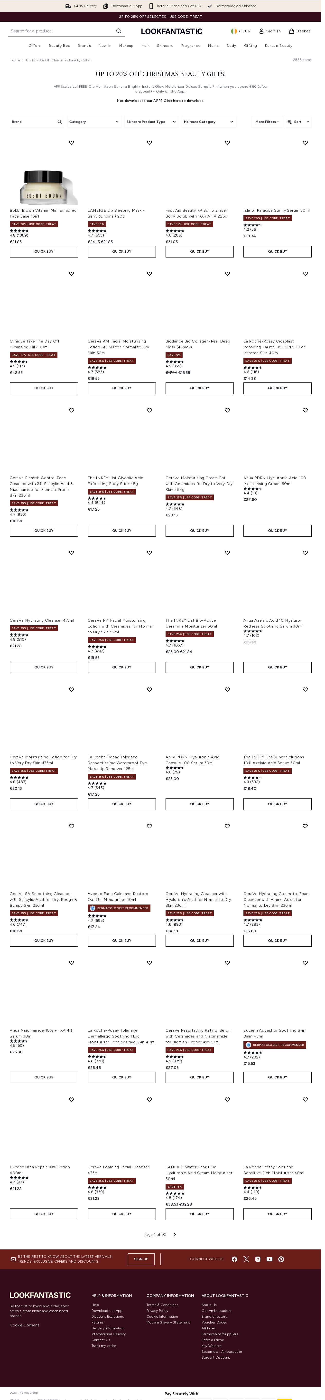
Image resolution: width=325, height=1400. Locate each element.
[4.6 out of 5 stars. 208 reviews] (176, 233)
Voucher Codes (214, 1322)
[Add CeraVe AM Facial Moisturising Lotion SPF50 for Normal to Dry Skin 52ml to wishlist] (149, 273)
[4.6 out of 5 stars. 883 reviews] (176, 923)
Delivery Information (108, 1328)
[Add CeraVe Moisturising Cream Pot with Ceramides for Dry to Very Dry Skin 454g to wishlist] (227, 410)
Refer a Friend (213, 1340)
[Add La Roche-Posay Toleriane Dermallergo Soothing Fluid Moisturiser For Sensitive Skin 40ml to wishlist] (149, 963)
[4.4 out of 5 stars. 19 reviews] (253, 491)
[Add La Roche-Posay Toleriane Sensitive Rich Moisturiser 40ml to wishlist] (305, 1099)
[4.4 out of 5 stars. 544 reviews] (98, 501)
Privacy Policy (157, 1311)
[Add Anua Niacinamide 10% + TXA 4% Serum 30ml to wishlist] (71, 963)
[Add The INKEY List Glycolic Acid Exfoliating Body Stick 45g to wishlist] (149, 410)
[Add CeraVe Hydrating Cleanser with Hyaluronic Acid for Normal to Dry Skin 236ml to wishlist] (227, 826)
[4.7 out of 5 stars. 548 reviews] (176, 507)
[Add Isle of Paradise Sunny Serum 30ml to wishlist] (305, 143)
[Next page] (174, 1234)
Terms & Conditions (162, 1305)
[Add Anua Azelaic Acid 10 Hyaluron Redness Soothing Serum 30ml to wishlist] (305, 553)
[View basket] (300, 31)
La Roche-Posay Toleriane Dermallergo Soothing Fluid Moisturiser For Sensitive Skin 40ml (122, 1036)
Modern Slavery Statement (168, 1322)
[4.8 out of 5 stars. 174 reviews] (176, 1196)
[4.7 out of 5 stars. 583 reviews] (98, 370)
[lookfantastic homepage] (171, 31)
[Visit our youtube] (269, 1259)
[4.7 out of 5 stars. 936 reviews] (20, 513)
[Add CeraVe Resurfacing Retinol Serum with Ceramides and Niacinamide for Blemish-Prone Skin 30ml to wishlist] (227, 963)
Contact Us (101, 1340)
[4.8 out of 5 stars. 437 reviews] (20, 780)
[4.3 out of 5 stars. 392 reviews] (253, 780)
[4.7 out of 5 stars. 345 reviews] (98, 786)
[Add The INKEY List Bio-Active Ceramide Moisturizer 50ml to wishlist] (227, 553)
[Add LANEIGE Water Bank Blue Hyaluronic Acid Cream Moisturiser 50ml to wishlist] (227, 1099)
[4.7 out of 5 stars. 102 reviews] (253, 634)
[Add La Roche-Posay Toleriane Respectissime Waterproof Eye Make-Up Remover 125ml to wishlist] (149, 689)
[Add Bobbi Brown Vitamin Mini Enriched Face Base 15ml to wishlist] (71, 143)
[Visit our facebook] (234, 1259)
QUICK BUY (44, 251)
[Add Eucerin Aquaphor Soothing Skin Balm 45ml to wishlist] (305, 963)
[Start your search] (66, 31)
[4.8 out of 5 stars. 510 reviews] (20, 638)
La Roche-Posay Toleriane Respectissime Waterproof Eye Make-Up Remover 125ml (117, 763)
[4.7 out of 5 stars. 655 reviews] (98, 233)
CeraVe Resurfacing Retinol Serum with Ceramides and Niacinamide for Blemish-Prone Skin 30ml (199, 1036)
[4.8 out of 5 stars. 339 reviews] (98, 1190)
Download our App (107, 1311)
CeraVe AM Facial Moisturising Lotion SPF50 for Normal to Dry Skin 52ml (118, 347)
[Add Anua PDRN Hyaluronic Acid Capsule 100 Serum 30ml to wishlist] (227, 689)
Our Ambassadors (217, 1311)
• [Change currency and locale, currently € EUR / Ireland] (241, 31)
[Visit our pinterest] (281, 1259)
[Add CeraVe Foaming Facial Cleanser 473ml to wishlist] (149, 1099)
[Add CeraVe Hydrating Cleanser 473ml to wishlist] (71, 553)
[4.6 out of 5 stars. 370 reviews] (98, 1059)
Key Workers (212, 1346)
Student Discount (216, 1357)
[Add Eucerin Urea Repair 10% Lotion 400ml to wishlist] (71, 1099)
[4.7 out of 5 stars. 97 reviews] (20, 1180)
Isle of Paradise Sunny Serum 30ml (276, 210)
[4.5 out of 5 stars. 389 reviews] (176, 1059)
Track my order (104, 1346)
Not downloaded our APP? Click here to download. (160, 101)
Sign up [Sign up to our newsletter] (141, 1259)
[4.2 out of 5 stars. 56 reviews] (253, 228)
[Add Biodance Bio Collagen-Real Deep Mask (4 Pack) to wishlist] (227, 273)
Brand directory (214, 1316)
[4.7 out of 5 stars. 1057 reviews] (176, 643)
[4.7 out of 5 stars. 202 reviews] (253, 1055)
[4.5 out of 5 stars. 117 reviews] (20, 364)
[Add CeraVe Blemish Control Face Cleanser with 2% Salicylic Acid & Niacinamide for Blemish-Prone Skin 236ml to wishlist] (71, 410)
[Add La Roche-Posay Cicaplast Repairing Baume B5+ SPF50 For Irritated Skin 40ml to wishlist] (305, 273)
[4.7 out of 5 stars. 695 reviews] (98, 919)
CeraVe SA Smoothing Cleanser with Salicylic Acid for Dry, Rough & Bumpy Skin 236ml (43, 899)
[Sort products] (299, 122)
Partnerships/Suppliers (220, 1334)
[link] (270, 31)
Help (95, 1305)
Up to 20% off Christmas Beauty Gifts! (161, 74)
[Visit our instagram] (258, 1259)
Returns (98, 1322)
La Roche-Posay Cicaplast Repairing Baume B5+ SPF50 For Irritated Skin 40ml (274, 347)
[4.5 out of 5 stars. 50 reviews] (20, 1044)
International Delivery (109, 1334)
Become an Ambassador (222, 1352)
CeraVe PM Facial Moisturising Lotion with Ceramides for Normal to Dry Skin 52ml (120, 626)
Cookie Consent (24, 1325)
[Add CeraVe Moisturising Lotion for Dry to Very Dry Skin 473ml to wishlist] (71, 689)
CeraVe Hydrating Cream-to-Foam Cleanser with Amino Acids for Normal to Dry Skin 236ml (276, 899)
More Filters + (267, 122)
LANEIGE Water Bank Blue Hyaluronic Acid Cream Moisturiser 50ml (199, 1173)
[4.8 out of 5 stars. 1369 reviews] (20, 233)
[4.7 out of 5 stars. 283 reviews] (253, 923)
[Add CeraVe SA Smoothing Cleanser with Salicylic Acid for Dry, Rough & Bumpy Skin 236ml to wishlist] (71, 826)
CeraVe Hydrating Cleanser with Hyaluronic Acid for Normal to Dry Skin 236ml (198, 899)
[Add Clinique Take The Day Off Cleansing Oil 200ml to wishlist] (71, 273)
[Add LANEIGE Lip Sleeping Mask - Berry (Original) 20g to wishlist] (149, 143)
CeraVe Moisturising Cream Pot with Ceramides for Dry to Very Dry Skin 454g (199, 484)
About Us (209, 1305)
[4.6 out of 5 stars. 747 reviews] (20, 923)
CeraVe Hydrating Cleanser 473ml (42, 620)
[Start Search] (119, 31)
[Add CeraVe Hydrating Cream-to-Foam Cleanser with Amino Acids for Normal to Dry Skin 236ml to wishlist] (305, 826)
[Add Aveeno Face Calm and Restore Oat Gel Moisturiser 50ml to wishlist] (149, 826)
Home (15, 60)
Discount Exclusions (108, 1316)
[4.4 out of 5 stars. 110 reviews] (253, 1190)
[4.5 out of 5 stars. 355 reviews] (176, 364)
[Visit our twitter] (246, 1259)
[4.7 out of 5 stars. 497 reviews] (98, 649)
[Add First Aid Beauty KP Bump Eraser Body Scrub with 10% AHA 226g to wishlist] (227, 143)
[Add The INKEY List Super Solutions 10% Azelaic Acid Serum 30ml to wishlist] (305, 689)
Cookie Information (162, 1316)
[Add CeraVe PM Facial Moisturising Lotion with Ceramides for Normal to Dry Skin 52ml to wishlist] (149, 553)
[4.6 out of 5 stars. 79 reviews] (176, 770)
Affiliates (209, 1328)
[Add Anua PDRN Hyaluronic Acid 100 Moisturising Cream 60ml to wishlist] (305, 410)
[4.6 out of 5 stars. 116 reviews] (253, 370)
